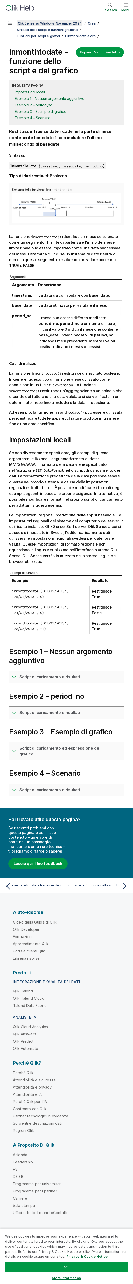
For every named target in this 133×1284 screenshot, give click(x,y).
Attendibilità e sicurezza (34, 1080)
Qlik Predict (23, 1041)
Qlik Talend (23, 991)
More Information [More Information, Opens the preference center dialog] (66, 1278)
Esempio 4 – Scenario (33, 118)
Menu (125, 10)
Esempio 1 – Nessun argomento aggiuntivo (49, 98)
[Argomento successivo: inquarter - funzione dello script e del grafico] (98, 886)
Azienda (20, 1155)
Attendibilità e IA (27, 1094)
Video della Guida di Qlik (35, 922)
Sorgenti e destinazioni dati (37, 1123)
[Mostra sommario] (10, 23)
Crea (92, 23)
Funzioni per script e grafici (38, 36)
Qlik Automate (25, 1048)
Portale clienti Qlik (29, 951)
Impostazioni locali (30, 92)
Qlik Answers (24, 1034)
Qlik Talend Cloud (28, 998)
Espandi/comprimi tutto (100, 52)
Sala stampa (24, 1205)
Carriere (20, 1198)
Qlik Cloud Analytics (30, 1027)
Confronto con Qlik (29, 1109)
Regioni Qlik (23, 1130)
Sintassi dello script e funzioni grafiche (47, 30)
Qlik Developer (26, 929)
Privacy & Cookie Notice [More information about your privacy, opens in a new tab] (87, 1256)
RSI (15, 1169)
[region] (66, 1256)
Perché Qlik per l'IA (30, 1101)
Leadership (23, 1162)
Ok (66, 1267)
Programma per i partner (35, 1191)
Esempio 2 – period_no (33, 105)
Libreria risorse (26, 958)
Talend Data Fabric (29, 1005)
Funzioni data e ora (80, 36)
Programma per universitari (37, 1183)
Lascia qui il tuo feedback (37, 863)
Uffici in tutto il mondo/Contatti (40, 1212)
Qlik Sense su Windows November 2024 (49, 23)
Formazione (23, 936)
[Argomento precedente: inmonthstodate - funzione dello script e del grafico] (34, 886)
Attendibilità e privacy (32, 1087)
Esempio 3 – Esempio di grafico (40, 111)
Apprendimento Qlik (30, 944)
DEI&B (18, 1176)
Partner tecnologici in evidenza (40, 1116)
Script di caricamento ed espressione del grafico (59, 751)
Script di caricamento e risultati (49, 676)
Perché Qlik (23, 1072)
